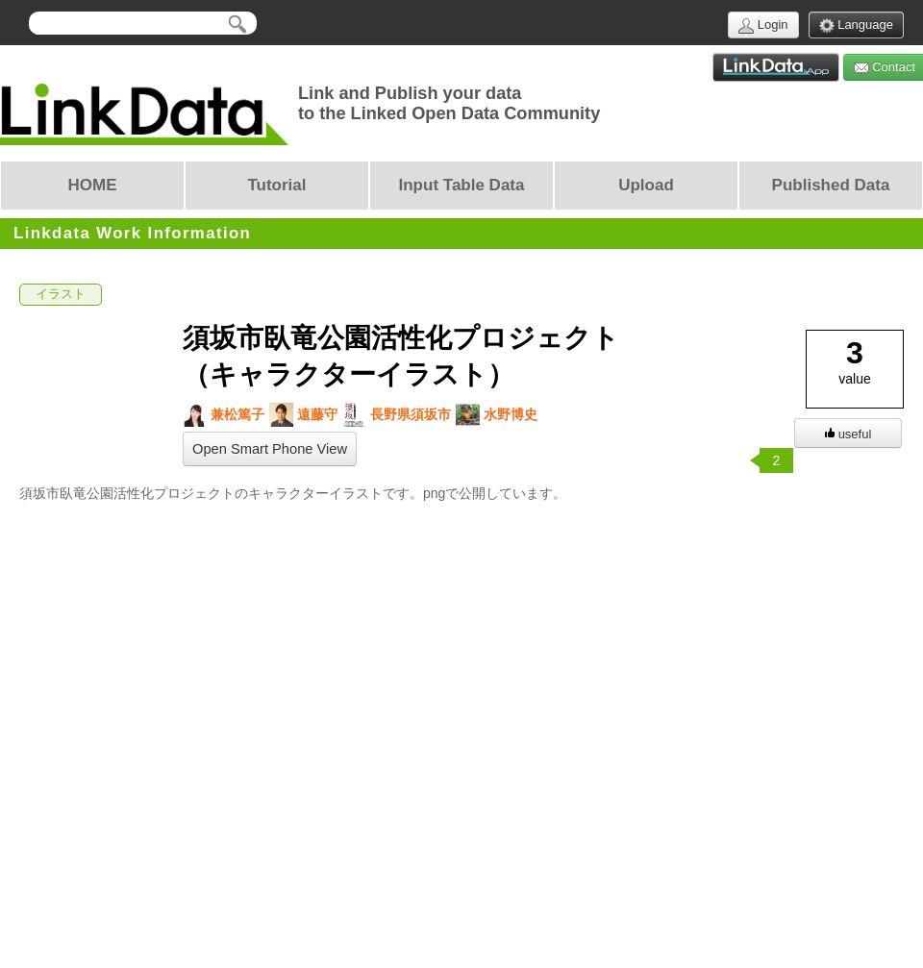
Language (856, 25)
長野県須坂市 (396, 415)
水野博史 (496, 415)
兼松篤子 (223, 415)
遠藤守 (303, 415)
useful (848, 434)
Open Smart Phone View (269, 449)
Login (762, 25)
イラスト (61, 294)
